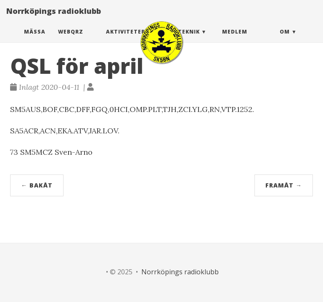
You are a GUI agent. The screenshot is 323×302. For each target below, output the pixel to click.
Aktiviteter (125, 39)
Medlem (234, 39)
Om (285, 39)
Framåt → (283, 185)
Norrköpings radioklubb (53, 19)
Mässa (34, 39)
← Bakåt (37, 185)
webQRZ (70, 39)
